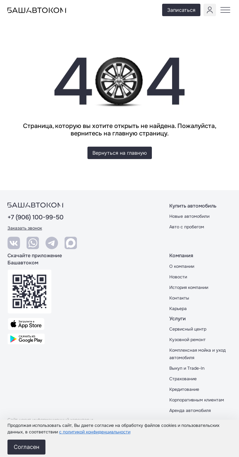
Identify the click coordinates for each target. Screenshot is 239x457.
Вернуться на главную (119, 153)
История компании (188, 287)
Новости (178, 277)
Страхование (183, 379)
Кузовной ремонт (187, 339)
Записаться (181, 10)
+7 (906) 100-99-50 (35, 217)
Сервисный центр (187, 329)
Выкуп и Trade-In (186, 368)
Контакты (179, 298)
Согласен (26, 447)
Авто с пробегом (186, 227)
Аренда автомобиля (190, 410)
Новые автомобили (189, 216)
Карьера (178, 308)
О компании (181, 266)
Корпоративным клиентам (196, 400)
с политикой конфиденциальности (94, 432)
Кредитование (184, 389)
